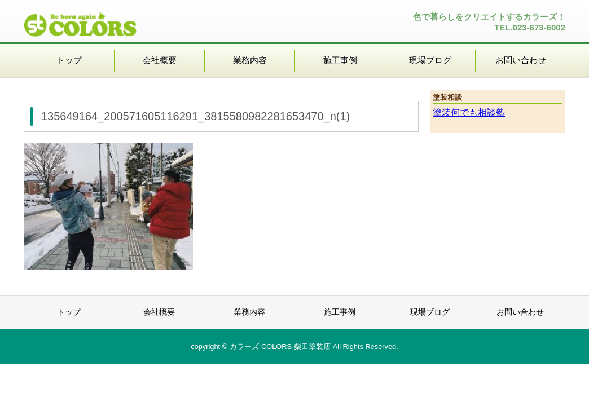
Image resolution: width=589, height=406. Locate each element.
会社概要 (160, 60)
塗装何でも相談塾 (469, 112)
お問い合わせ (520, 60)
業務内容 (250, 60)
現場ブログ (430, 60)
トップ (69, 60)
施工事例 (340, 60)
